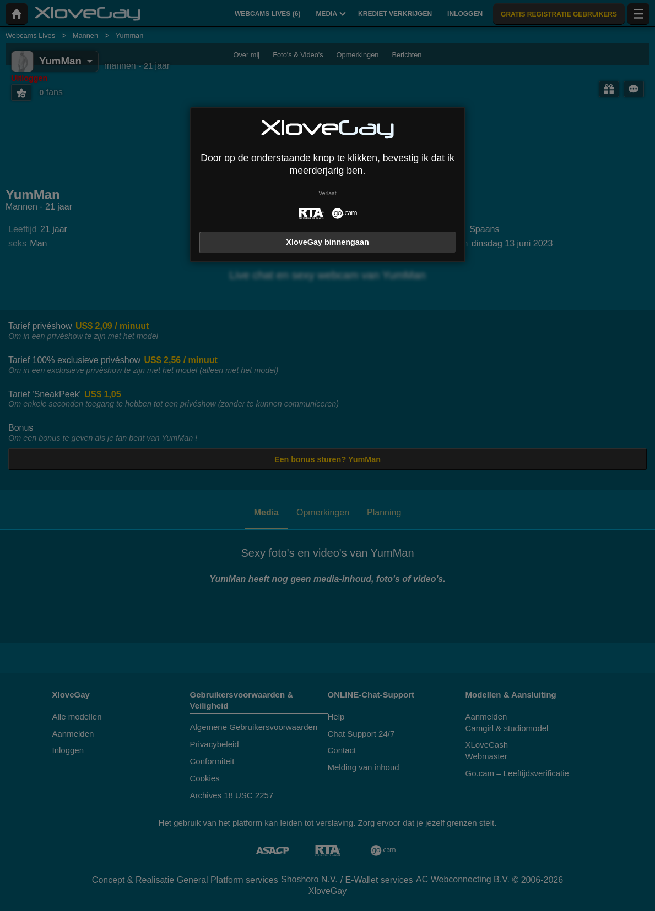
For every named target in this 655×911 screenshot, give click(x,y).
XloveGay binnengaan (327, 242)
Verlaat (327, 193)
